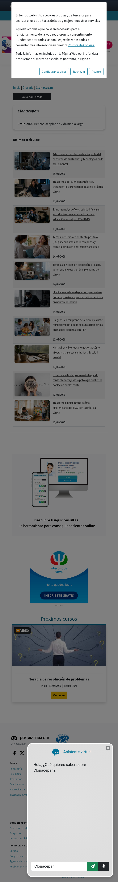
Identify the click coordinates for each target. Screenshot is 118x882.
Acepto (96, 71)
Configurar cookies (54, 71)
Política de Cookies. (81, 45)
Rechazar (79, 71)
